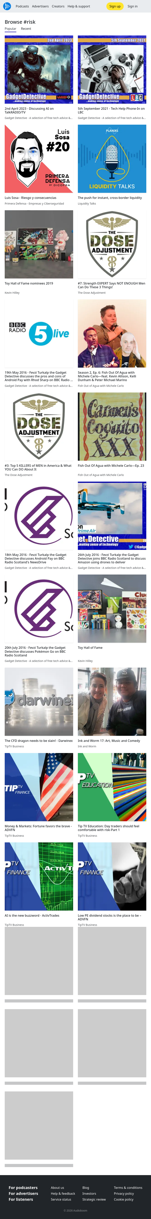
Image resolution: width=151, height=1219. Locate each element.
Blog (85, 1187)
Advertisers (40, 6)
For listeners (21, 1199)
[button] (144, 6)
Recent (26, 28)
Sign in (133, 6)
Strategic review (94, 1199)
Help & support (79, 6)
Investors (89, 1193)
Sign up (115, 6)
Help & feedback (63, 1193)
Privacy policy (124, 1193)
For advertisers (23, 1193)
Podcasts (22, 6)
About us (57, 1187)
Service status (61, 1199)
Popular (10, 28)
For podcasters (23, 1187)
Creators (58, 6)
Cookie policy (124, 1199)
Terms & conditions (128, 1187)
